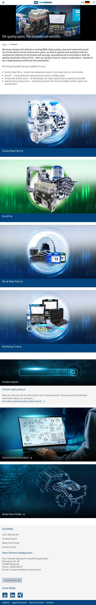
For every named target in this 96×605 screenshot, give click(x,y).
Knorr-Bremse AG (10, 534)
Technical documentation (15, 457)
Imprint (5, 602)
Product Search (9, 538)
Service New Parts (11, 150)
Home (4, 44)
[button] (3, 2)
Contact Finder (9, 547)
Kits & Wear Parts (11, 281)
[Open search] (94, 2)
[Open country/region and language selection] (85, 2)
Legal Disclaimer (19, 602)
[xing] (20, 595)
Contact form (12, 580)
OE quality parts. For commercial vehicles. (31, 37)
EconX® (6, 216)
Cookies (50, 602)
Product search (10, 382)
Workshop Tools (10, 346)
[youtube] (5, 595)
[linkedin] (12, 595)
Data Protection (36, 602)
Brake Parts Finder (12, 514)
